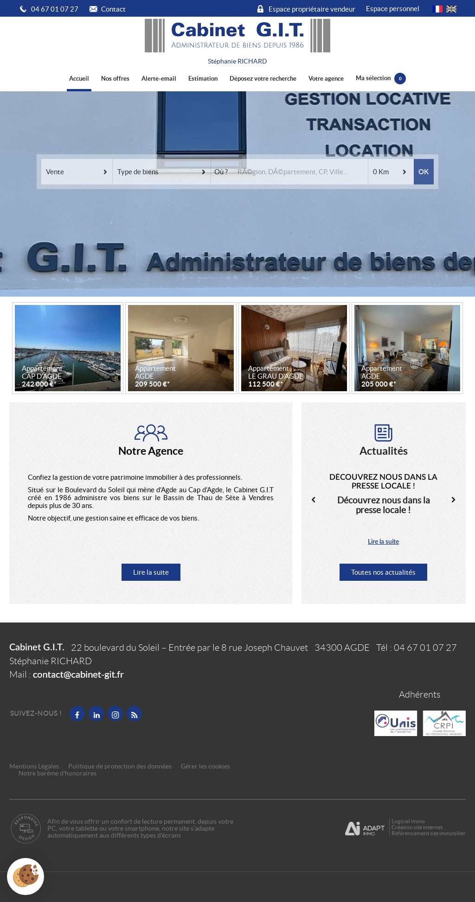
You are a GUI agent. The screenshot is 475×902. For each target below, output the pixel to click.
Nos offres (115, 78)
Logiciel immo (408, 821)
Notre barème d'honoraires (58, 773)
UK (451, 9)
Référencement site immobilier (429, 833)
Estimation (203, 78)
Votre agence (326, 78)
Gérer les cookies (205, 766)
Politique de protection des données (120, 766)
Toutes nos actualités (383, 572)
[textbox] (299, 156)
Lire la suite (151, 572)
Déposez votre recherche (263, 78)
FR (437, 9)
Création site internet (417, 827)
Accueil (79, 78)
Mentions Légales (34, 766)
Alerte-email (158, 78)
